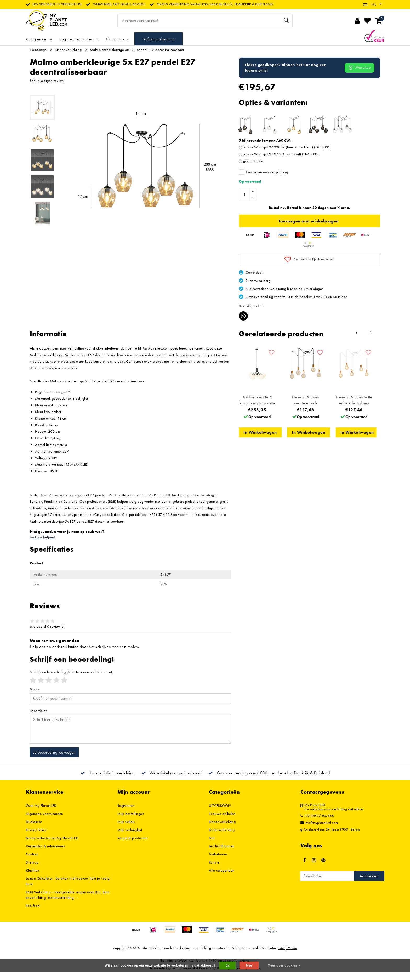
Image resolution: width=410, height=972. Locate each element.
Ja (227, 965)
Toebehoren (218, 854)
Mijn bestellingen (130, 813)
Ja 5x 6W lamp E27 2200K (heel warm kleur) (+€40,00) (287, 147)
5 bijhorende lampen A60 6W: (265, 140)
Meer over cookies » (283, 965)
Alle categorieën (222, 870)
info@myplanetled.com (319, 823)
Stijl (211, 838)
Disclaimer (34, 821)
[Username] (130, 698)
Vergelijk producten (132, 838)
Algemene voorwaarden (44, 813)
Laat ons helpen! (42, 537)
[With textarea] (130, 729)
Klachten (32, 870)
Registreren (126, 805)
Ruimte (214, 862)
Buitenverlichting (222, 829)
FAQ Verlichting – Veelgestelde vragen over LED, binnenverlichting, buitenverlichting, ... (68, 895)
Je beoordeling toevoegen (54, 752)
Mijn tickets (126, 821)
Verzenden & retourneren (45, 846)
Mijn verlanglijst (129, 829)
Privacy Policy (36, 829)
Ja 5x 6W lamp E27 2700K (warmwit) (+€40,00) (281, 154)
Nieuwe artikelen (222, 813)
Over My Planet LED (41, 805)
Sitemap (32, 862)
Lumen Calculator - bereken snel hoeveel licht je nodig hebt (68, 881)
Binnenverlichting (68, 49)
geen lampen (253, 160)
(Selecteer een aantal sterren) (71, 672)
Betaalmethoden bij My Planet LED (52, 838)
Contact (32, 854)
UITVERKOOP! (220, 805)
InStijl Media (287, 948)
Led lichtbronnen (222, 846)
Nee (249, 965)
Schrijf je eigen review (47, 80)
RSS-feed (33, 905)
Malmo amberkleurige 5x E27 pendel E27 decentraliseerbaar (137, 49)
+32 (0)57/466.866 (317, 816)
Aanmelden (369, 876)
